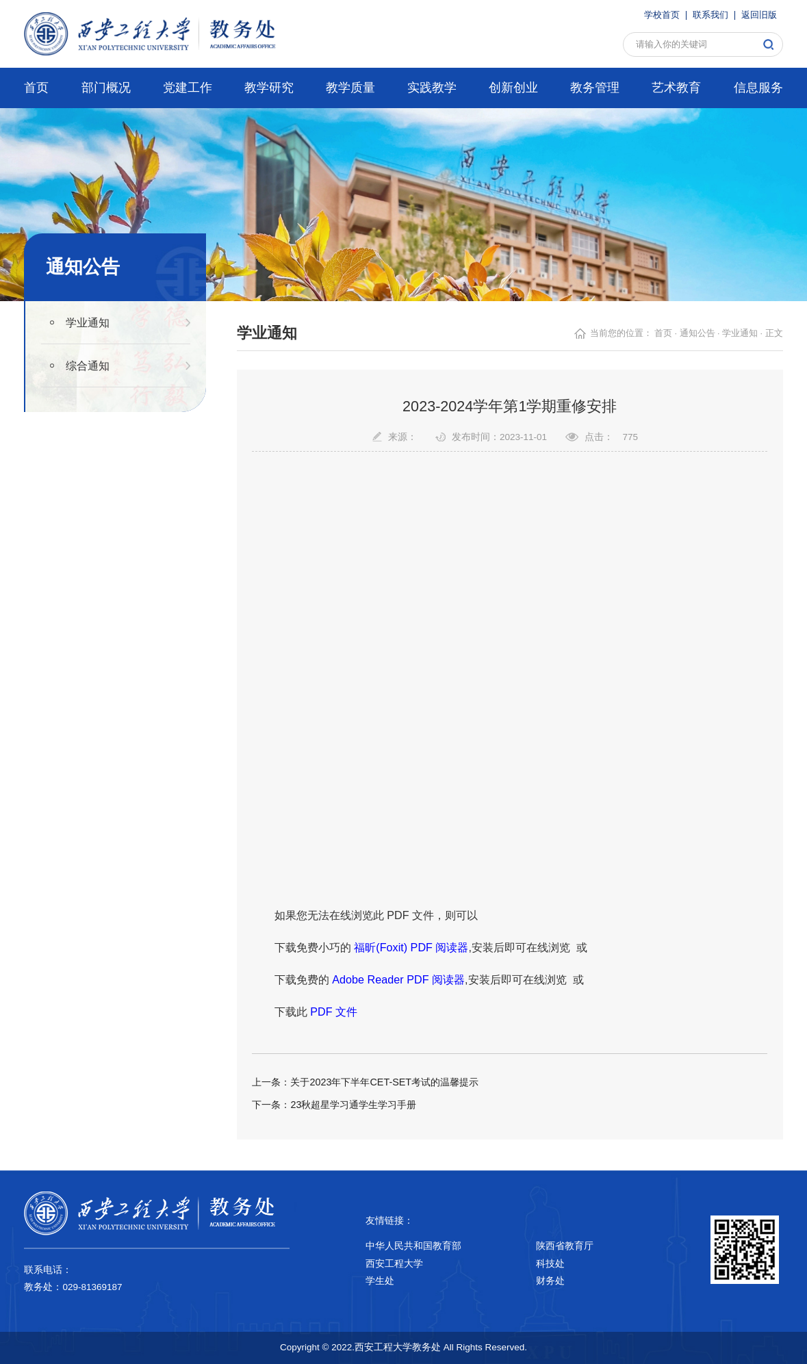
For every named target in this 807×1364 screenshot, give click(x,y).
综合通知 (88, 365)
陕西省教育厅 (564, 1246)
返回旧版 (759, 15)
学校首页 (662, 15)
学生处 (380, 1281)
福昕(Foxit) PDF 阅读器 (411, 947)
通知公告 (697, 333)
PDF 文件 (333, 1011)
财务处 (550, 1281)
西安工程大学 (394, 1264)
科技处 (550, 1264)
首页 (663, 333)
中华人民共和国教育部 (413, 1246)
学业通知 (88, 322)
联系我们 (710, 15)
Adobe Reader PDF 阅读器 (398, 979)
